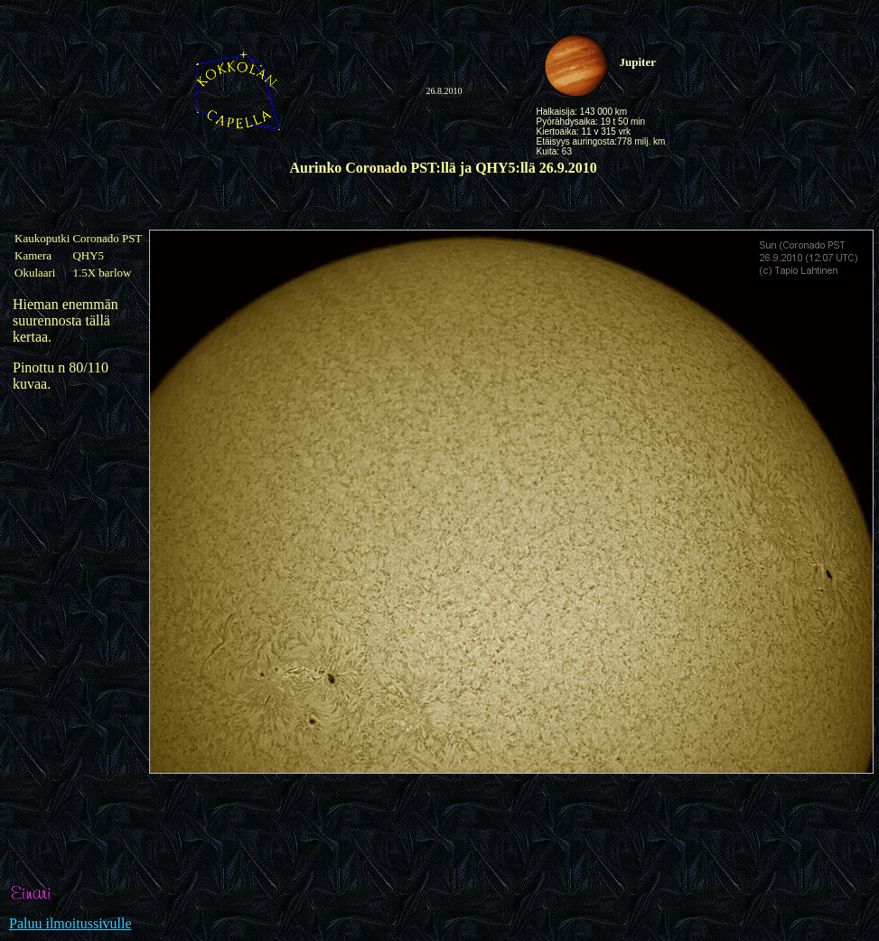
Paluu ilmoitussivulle (70, 923)
